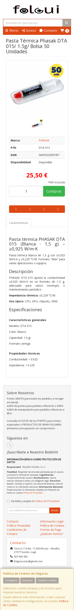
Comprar (54, 191)
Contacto (48, 30)
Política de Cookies (52, 525)
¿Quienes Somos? (51, 534)
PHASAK (44, 140)
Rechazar (27, 580)
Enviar (54, 510)
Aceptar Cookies (47, 580)
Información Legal (51, 521)
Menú (11, 30)
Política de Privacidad (32, 492)
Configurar (11, 580)
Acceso (28, 30)
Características (18, 223)
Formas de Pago (50, 530)
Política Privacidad (18, 525)
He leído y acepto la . (35, 501)
